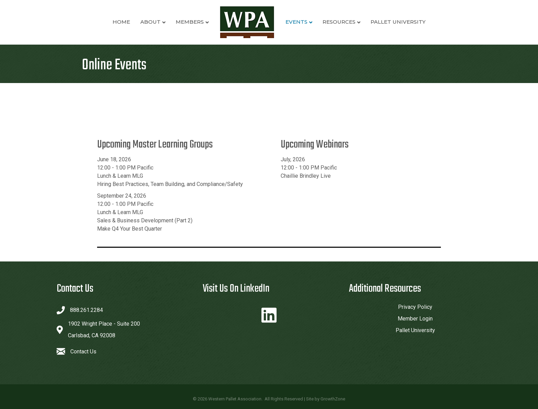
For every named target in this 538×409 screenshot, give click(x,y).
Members (190, 22)
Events (296, 22)
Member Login (415, 318)
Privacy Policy (415, 307)
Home (121, 22)
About (150, 22)
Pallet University (398, 22)
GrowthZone (332, 398)
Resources (339, 22)
